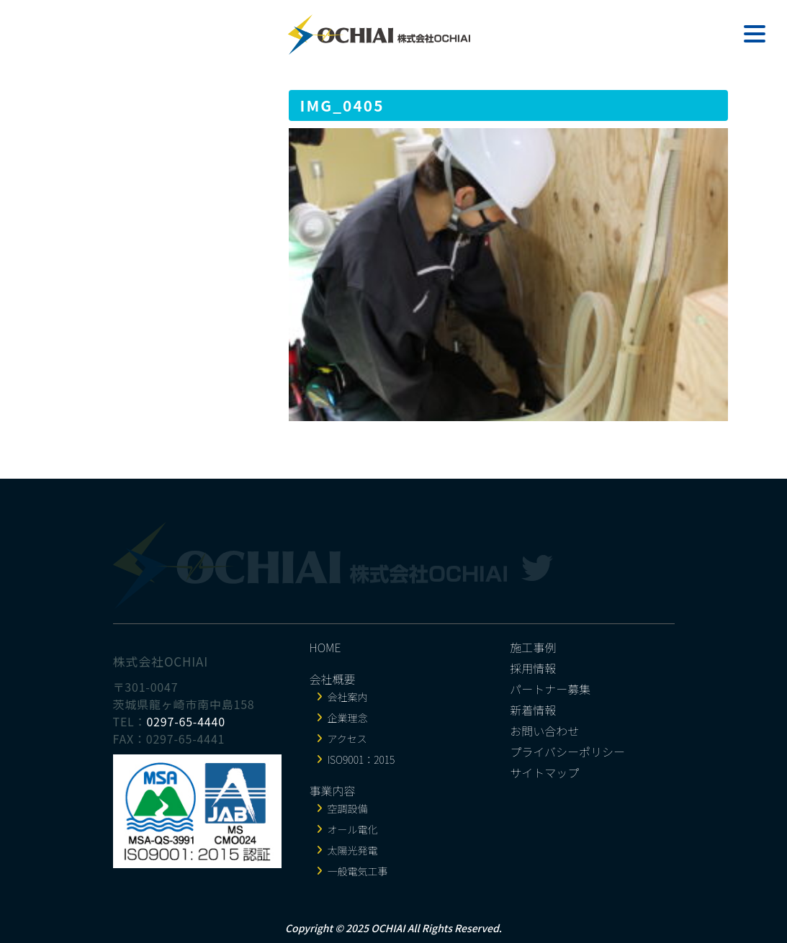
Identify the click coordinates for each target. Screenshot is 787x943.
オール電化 (353, 829)
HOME (325, 647)
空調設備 (348, 808)
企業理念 (348, 717)
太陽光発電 (353, 850)
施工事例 (533, 647)
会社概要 (333, 678)
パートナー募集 (550, 689)
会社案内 (348, 697)
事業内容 (333, 790)
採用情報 (533, 668)
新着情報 (533, 709)
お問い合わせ (544, 730)
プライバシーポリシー (567, 751)
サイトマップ (544, 772)
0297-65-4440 (185, 721)
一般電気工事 (358, 871)
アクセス (347, 738)
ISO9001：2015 (361, 759)
